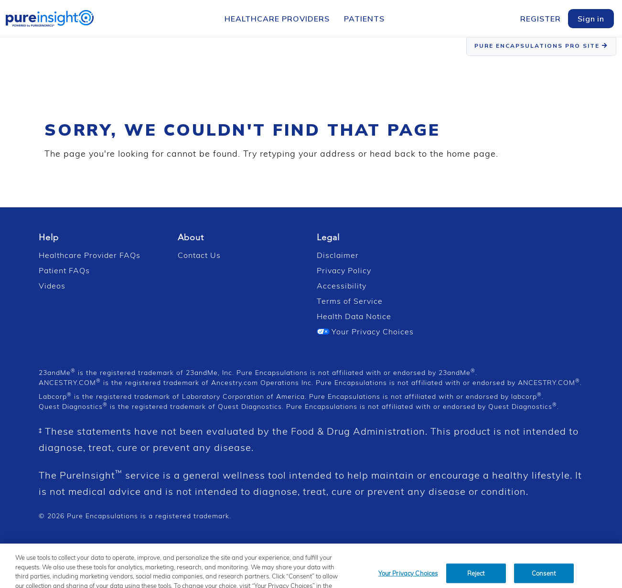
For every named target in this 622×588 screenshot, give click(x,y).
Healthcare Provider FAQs (89, 255)
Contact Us (199, 255)
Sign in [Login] (591, 18)
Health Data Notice (354, 316)
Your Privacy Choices (365, 331)
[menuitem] (277, 19)
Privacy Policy (344, 270)
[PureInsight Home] (50, 17)
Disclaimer (338, 255)
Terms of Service (350, 301)
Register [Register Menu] (540, 18)
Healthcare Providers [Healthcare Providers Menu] (277, 18)
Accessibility (341, 285)
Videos (52, 285)
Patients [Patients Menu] (364, 18)
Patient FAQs (64, 270)
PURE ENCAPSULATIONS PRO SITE (541, 45)
